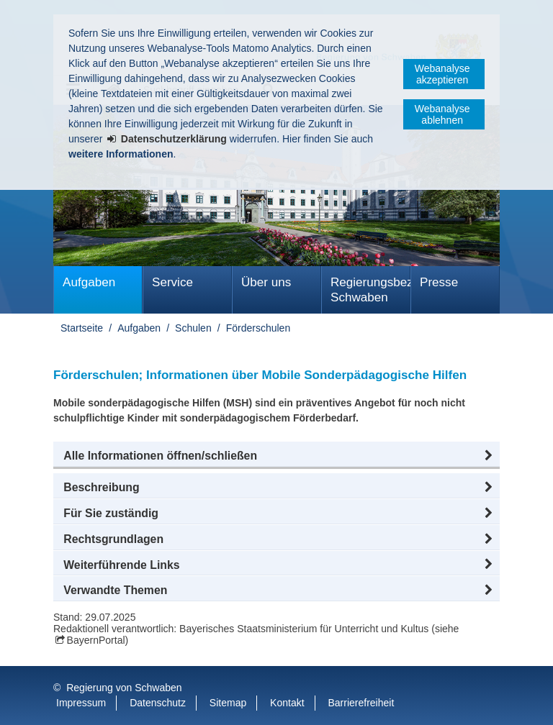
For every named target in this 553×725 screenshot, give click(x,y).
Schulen (193, 328)
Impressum (81, 702)
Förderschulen (258, 328)
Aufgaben (89, 282)
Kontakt (287, 702)
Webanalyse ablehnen (442, 114)
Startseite (81, 328)
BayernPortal (96, 640)
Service (172, 282)
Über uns (266, 282)
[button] (276, 456)
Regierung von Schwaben (123, 687)
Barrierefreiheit (361, 702)
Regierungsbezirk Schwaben (370, 289)
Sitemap (228, 702)
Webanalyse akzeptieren (442, 74)
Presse (439, 282)
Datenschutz (158, 702)
